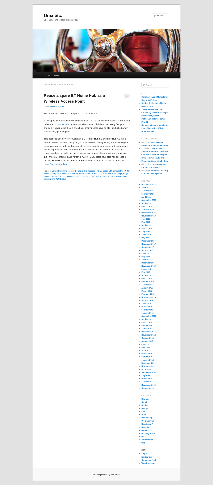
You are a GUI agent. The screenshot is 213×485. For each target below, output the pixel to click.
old (115, 174)
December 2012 (148, 331)
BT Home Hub (62, 124)
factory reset (55, 174)
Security (145, 427)
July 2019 (145, 219)
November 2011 (148, 366)
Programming (147, 421)
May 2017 (145, 256)
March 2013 (146, 322)
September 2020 (148, 200)
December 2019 (148, 213)
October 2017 (147, 247)
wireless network (115, 176)
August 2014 (147, 300)
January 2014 (147, 313)
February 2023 (147, 194)
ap (101, 171)
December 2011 (148, 363)
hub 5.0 (104, 174)
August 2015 (147, 288)
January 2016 (147, 285)
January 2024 (147, 191)
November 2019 (148, 216)
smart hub (86, 176)
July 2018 (145, 231)
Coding (144, 405)
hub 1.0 (75, 174)
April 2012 (146, 350)
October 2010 (147, 388)
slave (78, 176)
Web (143, 443)
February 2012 (147, 357)
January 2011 (147, 382)
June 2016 (146, 269)
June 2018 (146, 235)
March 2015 (146, 291)
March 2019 (146, 228)
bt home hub (118, 171)
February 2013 (147, 325)
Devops (144, 408)
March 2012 (146, 353)
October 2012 (147, 338)
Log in (144, 454)
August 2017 (147, 250)
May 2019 (145, 222)
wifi (97, 176)
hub (69, 174)
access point (93, 171)
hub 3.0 (97, 174)
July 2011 (145, 375)
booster (106, 171)
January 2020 (147, 209)
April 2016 (146, 275)
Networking (62, 171)
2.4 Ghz (78, 171)
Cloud (144, 402)
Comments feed (148, 460)
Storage (145, 430)
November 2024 (148, 184)
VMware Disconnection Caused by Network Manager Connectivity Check (154, 112)
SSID (93, 176)
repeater (55, 176)
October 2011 (147, 369)
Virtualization (147, 440)
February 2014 (147, 310)
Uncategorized (148, 433)
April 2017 (146, 260)
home (64, 174)
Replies (61, 179)
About (56, 75)
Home (47, 75)
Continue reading (60, 164)
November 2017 (148, 244)
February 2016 (147, 281)
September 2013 (148, 316)
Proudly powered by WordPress (106, 475)
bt (111, 171)
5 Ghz (84, 171)
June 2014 (146, 303)
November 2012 (148, 335)
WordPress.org (148, 463)
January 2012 (147, 360)
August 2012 (147, 341)
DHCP (127, 171)
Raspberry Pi (147, 424)
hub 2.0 (90, 174)
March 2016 (146, 278)
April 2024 (146, 188)
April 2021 (146, 197)
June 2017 (146, 253)
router (62, 176)
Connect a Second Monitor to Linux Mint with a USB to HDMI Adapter (154, 128)
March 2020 (146, 206)
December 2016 (148, 263)
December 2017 (148, 241)
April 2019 (146, 225)
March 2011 (146, 379)
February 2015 (147, 294)
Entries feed (146, 457)
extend (47, 174)
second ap (70, 176)
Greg (143, 158)
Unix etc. (53, 15)
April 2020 (146, 203)
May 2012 (145, 347)
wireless (103, 176)
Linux (54, 171)
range (119, 174)
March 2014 (146, 306)
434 (127, 96)
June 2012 (146, 344)
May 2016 (145, 272)
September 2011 (148, 372)
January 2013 (147, 328)
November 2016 (148, 266)
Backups (145, 399)
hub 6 (110, 174)
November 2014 (148, 297)
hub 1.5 (82, 174)
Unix (143, 436)
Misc (143, 415)
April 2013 (146, 319)
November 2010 (148, 385)
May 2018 (145, 238)
